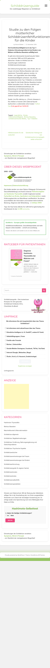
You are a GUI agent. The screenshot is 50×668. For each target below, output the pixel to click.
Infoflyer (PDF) (37, 203)
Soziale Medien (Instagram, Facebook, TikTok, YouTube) (26, 348)
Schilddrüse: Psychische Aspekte (15, 448)
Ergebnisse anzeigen (25, 366)
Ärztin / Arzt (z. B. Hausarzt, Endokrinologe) (21, 356)
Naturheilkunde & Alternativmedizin (15, 430)
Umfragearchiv (9, 371)
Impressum (8, 185)
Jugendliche (18, 115)
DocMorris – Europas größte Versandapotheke (21, 222)
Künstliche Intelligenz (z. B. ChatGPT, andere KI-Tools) (25, 332)
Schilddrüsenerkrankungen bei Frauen (16, 456)
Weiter (10, 520)
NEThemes (41, 555)
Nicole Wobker (19, 44)
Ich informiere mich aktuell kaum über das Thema (23, 328)
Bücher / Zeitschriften (14, 344)
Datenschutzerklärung (20, 185)
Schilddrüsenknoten (10, 472)
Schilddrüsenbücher (10, 452)
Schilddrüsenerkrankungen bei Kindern (17, 460)
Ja (7, 515)
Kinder (25, 115)
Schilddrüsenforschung (11, 464)
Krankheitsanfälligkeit (15, 117)
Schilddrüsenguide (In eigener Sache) (16, 468)
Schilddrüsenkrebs (10, 476)
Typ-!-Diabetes (32, 118)
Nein (11, 515)
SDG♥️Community (23, 209)
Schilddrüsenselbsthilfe (11, 480)
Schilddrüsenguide (25, 6)
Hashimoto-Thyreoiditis (11, 422)
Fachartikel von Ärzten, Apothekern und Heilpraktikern (22, 196)
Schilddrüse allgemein (11, 434)
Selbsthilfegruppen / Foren (16, 336)
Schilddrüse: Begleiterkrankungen (15, 438)
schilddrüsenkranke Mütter (17, 118)
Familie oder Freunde (14, 340)
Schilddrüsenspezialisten (12, 484)
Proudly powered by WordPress (14, 555)
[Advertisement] (16, 396)
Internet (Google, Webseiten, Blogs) (19, 352)
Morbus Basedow (29, 117)
